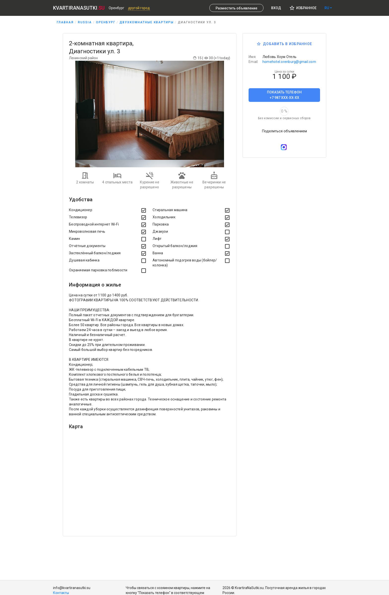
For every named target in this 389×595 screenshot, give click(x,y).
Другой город (139, 8)
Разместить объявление (236, 8)
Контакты (61, 593)
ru (326, 8)
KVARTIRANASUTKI (79, 8)
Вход (276, 8)
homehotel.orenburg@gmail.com (289, 62)
